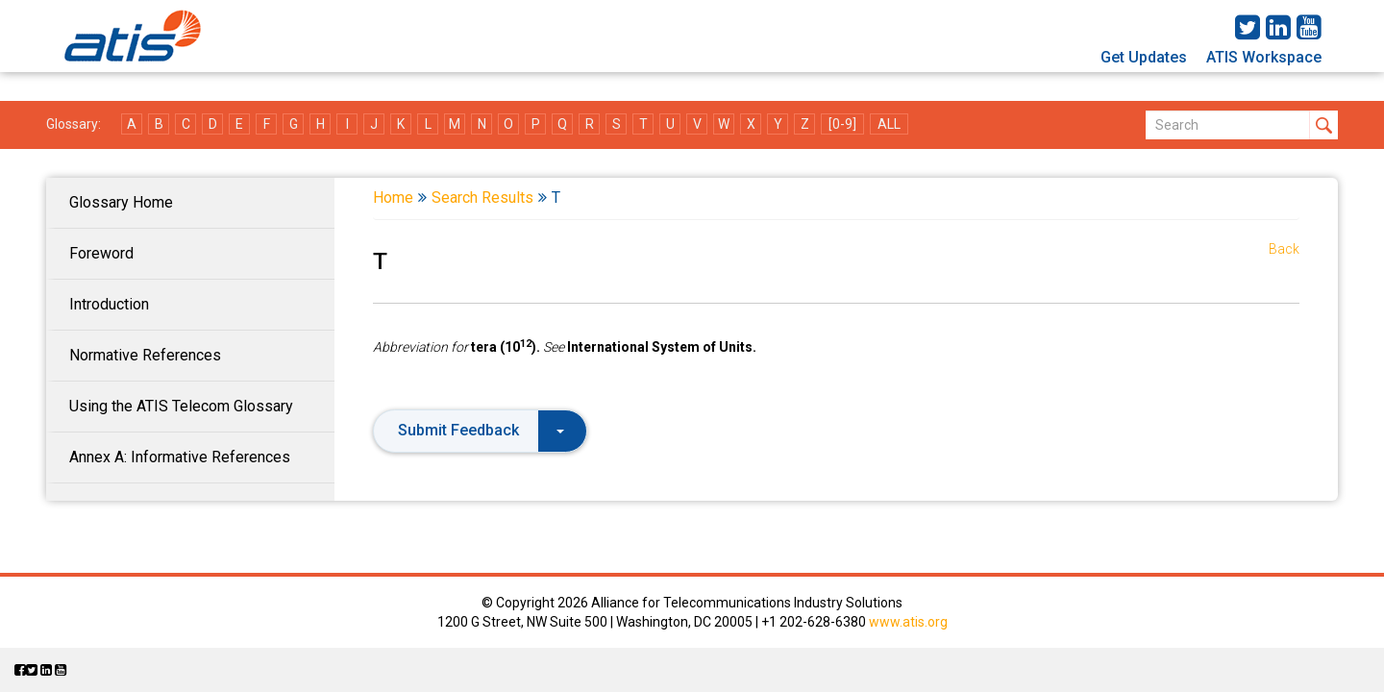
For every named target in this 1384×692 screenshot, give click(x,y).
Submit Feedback (481, 430)
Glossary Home (121, 202)
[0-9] (842, 124)
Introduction (109, 304)
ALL (889, 124)
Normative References (145, 355)
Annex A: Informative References (179, 457)
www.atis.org (908, 622)
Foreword (101, 253)
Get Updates (1143, 57)
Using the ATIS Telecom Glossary (181, 406)
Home (393, 197)
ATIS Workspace (1264, 57)
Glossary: (73, 124)
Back (1284, 249)
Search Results (482, 197)
